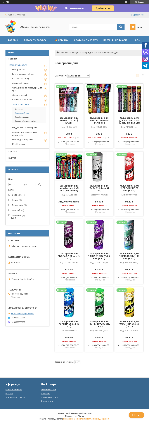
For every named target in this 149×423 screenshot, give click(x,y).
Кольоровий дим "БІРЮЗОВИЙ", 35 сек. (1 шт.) (129, 256)
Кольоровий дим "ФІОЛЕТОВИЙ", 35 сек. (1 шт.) (99, 256)
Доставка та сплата (86, 40)
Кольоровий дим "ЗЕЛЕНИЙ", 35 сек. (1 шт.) (99, 324)
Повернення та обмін (116, 40)
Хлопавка (19, 109)
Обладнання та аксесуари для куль (27, 89)
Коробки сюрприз (22, 117)
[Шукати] (121, 27)
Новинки (13, 59)
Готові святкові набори (23, 74)
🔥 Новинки (61, 40)
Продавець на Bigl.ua (74, 416)
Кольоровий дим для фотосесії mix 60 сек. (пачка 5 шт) (129, 120)
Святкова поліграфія (22, 100)
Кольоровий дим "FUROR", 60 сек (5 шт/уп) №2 (99, 120)
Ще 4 (13, 218)
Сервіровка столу (20, 78)
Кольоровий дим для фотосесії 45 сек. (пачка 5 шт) (68, 188)
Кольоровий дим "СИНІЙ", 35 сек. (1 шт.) (69, 324)
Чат (136, 415)
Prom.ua (88, 413)
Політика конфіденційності (97, 419)
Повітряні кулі (18, 69)
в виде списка (142, 76)
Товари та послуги (35, 40)
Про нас (13, 151)
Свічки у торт (47, 401)
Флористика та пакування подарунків (24, 133)
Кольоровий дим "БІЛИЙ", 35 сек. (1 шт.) (99, 188)
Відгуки (12, 158)
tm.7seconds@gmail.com (22, 313)
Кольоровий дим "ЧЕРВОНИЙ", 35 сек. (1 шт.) (129, 188)
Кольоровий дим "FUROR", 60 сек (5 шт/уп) (69, 120)
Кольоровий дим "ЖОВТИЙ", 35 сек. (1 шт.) (129, 324)
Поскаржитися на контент (74, 419)
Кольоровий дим (22, 113)
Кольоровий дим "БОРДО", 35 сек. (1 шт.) (69, 256)
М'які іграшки (18, 144)
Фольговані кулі (48, 390)
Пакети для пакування (22, 139)
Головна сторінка (13, 390)
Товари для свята (90, 52)
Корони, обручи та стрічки (25, 121)
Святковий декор (20, 83)
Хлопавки (45, 393)
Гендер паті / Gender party (24, 128)
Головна (13, 40)
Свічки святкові (19, 95)
